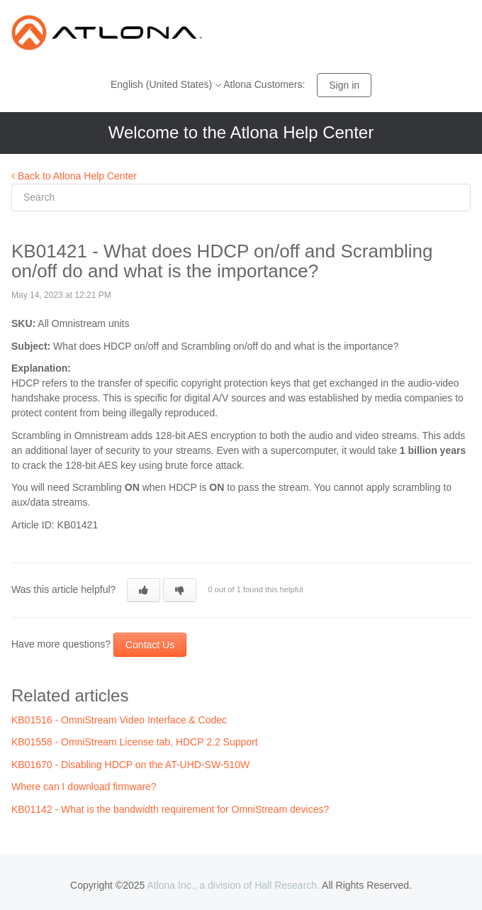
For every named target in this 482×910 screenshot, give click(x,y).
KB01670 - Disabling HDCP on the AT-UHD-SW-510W (130, 764)
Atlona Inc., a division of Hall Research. (233, 885)
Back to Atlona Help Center (74, 176)
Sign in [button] (344, 85)
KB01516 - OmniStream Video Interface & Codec (119, 720)
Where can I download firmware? (84, 786)
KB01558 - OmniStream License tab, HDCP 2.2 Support (134, 742)
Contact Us (149, 644)
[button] (143, 590)
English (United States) (163, 84)
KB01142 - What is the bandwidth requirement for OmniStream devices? (170, 809)
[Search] (241, 197)
